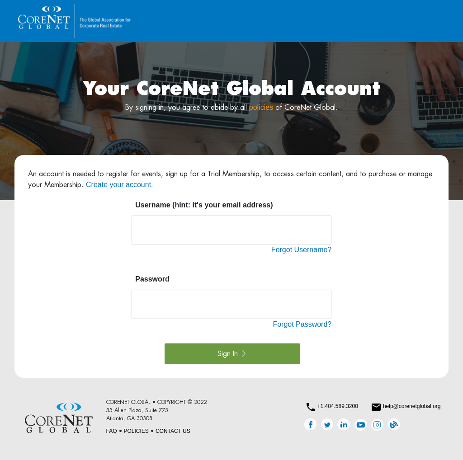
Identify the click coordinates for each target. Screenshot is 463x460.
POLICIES (136, 431)
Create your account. (119, 184)
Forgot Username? (301, 249)
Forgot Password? (302, 324)
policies (261, 107)
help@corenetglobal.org (412, 406)
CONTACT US (173, 431)
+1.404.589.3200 (337, 406)
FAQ (111, 431)
